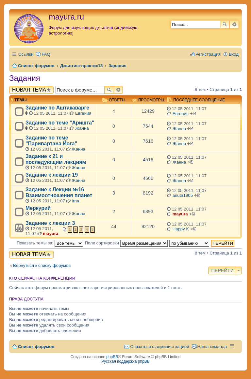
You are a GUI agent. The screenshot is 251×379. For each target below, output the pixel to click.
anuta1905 (183, 195)
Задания (24, 78)
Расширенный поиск (234, 24)
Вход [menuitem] (234, 54)
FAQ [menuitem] (46, 54)
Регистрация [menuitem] (208, 54)
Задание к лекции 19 (51, 175)
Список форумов (36, 346)
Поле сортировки (126, 243)
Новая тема (29, 90)
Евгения (83, 113)
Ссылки (25, 54)
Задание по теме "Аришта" (59, 122)
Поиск (225, 24)
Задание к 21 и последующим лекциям (55, 159)
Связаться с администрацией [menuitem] (159, 346)
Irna (75, 200)
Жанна (82, 128)
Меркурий (38, 208)
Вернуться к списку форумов (42, 265)
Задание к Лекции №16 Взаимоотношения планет (58, 192)
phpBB (112, 357)
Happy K (181, 228)
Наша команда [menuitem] (212, 346)
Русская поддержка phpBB (125, 361)
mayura (180, 213)
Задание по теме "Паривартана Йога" (51, 140)
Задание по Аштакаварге (57, 107)
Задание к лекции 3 (50, 223)
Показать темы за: (50, 243)
